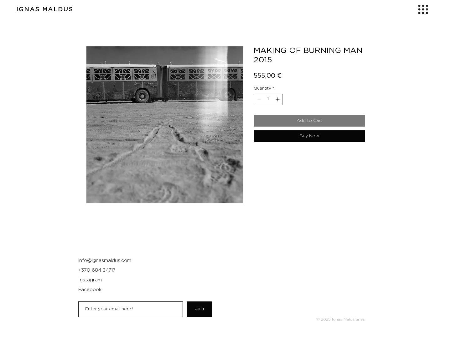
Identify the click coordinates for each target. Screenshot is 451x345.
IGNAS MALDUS (44, 10)
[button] (423, 9)
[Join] (199, 309)
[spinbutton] (268, 99)
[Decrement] (258, 99)
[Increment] (278, 99)
